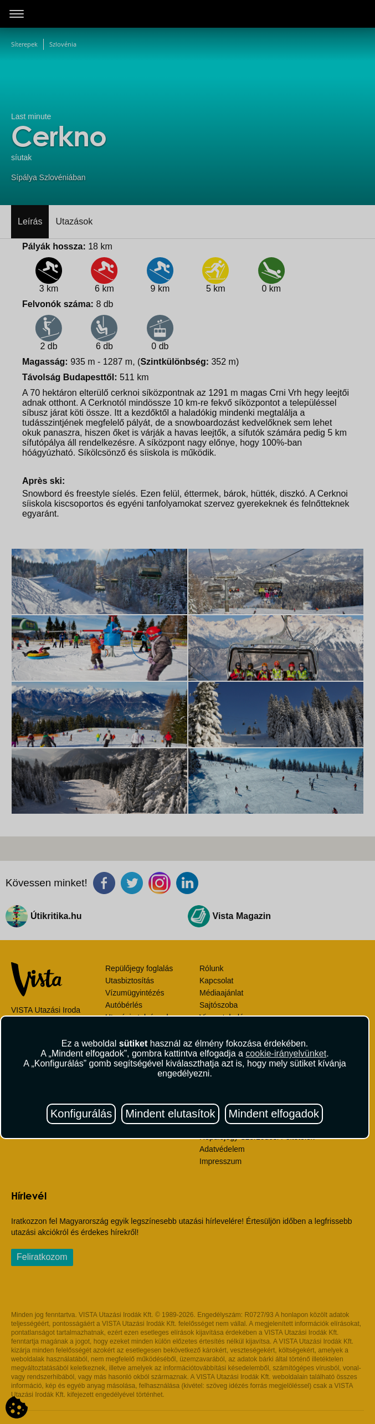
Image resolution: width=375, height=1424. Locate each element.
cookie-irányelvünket (285, 1053)
